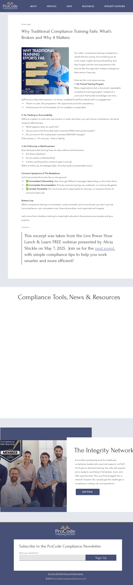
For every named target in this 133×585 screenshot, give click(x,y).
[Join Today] (88, 492)
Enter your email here (28, 553)
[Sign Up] (101, 558)
